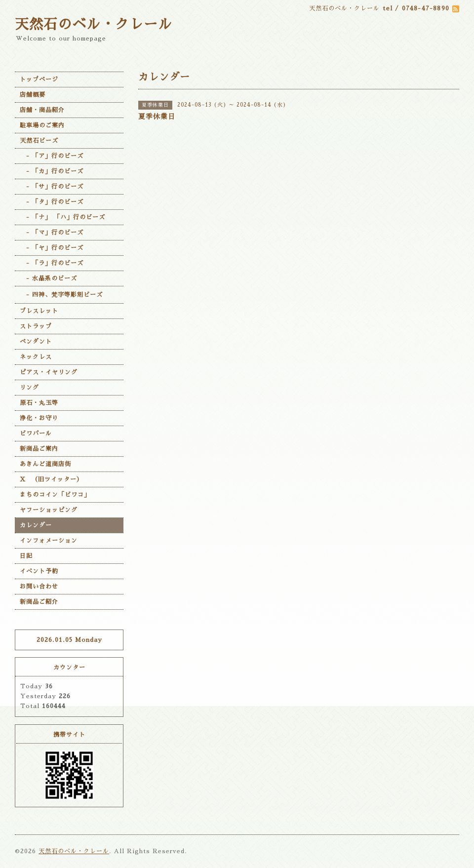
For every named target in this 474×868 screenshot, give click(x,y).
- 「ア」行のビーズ (51, 156)
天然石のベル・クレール (93, 25)
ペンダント (36, 342)
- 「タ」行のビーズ (51, 202)
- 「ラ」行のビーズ (51, 263)
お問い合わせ (39, 587)
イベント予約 (39, 571)
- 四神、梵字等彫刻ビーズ (61, 295)
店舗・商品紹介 (42, 110)
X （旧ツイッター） (51, 479)
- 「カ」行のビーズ (51, 171)
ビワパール (36, 433)
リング (29, 388)
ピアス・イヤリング (49, 372)
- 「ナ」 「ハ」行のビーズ (62, 217)
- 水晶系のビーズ (48, 278)
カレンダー (36, 525)
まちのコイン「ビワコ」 (55, 495)
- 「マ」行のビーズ (51, 233)
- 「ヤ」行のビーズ (51, 248)
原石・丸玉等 (39, 403)
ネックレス (36, 357)
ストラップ (36, 326)
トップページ (39, 79)
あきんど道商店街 (45, 464)
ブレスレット (39, 311)
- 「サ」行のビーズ (51, 187)
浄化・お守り (39, 418)
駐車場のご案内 (42, 125)
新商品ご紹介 (39, 602)
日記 (26, 556)
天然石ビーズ (39, 141)
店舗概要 (32, 95)
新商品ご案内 (39, 449)
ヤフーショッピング (49, 510)
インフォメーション (49, 541)
